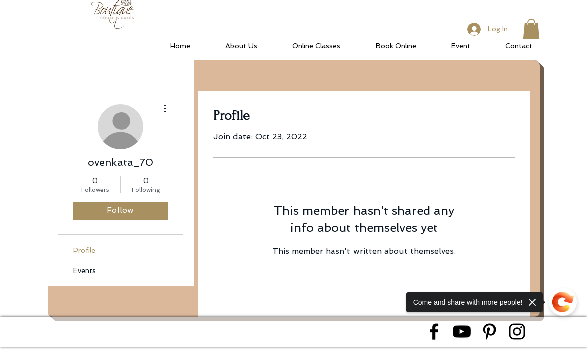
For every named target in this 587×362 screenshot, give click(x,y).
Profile (84, 250)
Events (84, 270)
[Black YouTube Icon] (462, 331)
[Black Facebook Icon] (434, 331)
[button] (531, 29)
